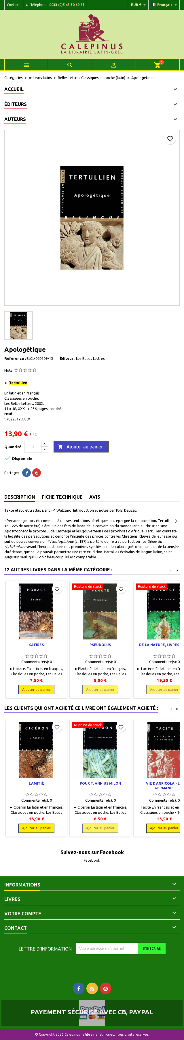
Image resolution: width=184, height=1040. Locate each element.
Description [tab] (19, 497)
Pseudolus (100, 645)
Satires (36, 645)
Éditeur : (67, 358)
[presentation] (124, 965)
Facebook (92, 860)
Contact (13, 5)
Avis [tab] (94, 497)
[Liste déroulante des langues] (164, 5)
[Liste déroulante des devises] (139, 5)
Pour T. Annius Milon (100, 783)
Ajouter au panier (80, 447)
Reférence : (15, 358)
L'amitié (36, 783)
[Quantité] (32, 446)
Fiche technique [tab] (62, 497)
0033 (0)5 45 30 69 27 (66, 5)
